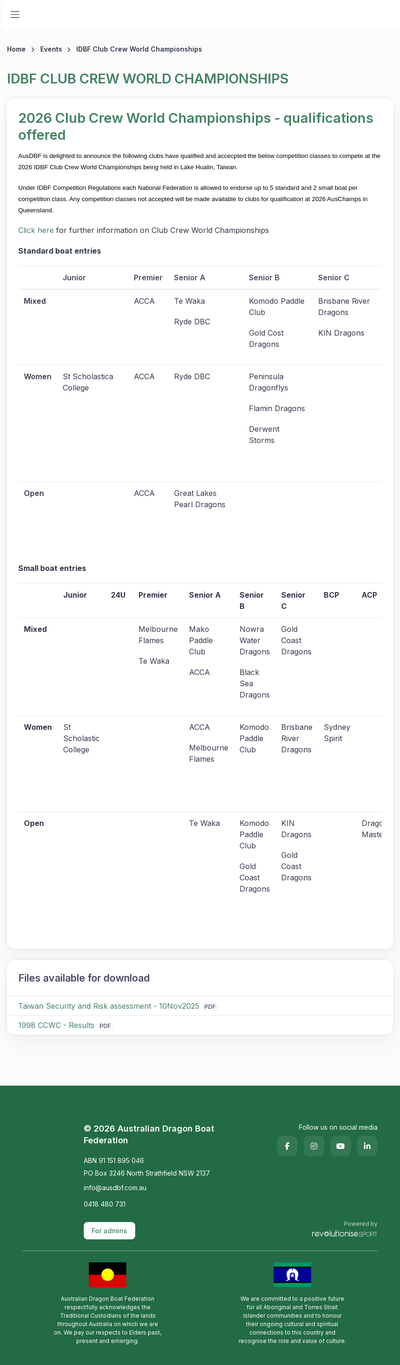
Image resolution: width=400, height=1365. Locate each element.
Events (51, 49)
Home (16, 49)
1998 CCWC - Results (56, 1025)
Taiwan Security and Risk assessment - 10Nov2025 (108, 1006)
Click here (36, 230)
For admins (109, 1231)
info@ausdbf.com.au (115, 1188)
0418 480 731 (104, 1204)
